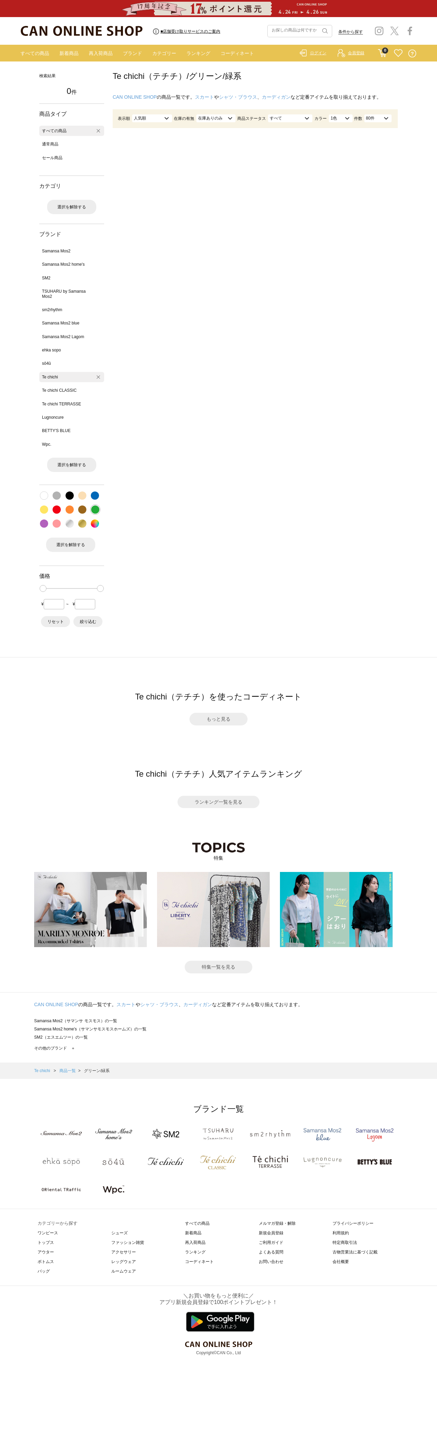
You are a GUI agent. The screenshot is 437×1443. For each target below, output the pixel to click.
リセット (55, 621)
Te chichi (50, 377)
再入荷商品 (101, 53)
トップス (46, 1242)
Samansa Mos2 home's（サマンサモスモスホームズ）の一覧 (90, 1029)
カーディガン (276, 97)
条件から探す (350, 31)
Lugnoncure (53, 417)
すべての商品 (34, 53)
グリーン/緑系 (97, 1070)
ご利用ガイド (271, 1242)
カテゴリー (164, 53)
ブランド (132, 53)
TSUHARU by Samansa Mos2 (64, 294)
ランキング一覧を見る (218, 802)
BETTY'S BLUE (56, 430)
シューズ (119, 1233)
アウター (46, 1252)
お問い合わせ (271, 1261)
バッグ (44, 1271)
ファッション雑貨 (127, 1242)
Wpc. (46, 444)
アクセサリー (123, 1252)
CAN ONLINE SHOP (135, 97)
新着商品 (69, 53)
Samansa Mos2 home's (63, 264)
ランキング (198, 53)
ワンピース (48, 1233)
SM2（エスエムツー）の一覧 (61, 1037)
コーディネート (237, 53)
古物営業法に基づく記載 (355, 1252)
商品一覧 (67, 1070)
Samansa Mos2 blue (60, 323)
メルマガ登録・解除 (277, 1223)
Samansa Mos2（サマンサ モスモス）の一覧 (75, 1020)
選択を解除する (71, 207)
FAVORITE (398, 53)
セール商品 (52, 157)
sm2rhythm (52, 309)
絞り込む (88, 621)
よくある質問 (271, 1252)
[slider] (43, 588)
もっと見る (218, 719)
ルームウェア (123, 1271)
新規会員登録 (271, 1233)
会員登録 (356, 53)
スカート (204, 97)
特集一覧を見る (218, 967)
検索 (324, 31)
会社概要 (341, 1261)
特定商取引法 (345, 1242)
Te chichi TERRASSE (61, 404)
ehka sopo (51, 350)
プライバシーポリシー (353, 1223)
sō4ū (46, 363)
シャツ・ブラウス (238, 97)
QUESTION (412, 53)
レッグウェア (123, 1261)
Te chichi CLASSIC (59, 390)
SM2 (46, 278)
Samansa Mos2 (56, 251)
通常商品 (50, 144)
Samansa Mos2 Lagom (63, 336)
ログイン (318, 53)
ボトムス (46, 1261)
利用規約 (341, 1233)
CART (382, 51)
